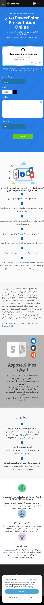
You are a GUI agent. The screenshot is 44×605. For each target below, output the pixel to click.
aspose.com (15, 37)
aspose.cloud (33, 37)
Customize (13, 597)
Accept (22, 591)
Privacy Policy (31, 70)
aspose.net (23, 37)
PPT (13, 378)
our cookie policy (28, 587)
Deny (31, 597)
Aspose (10, 3)
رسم (6, 81)
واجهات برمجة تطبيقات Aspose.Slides (12, 550)
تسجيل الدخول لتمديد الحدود (22, 59)
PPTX (6, 126)
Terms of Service (18, 70)
